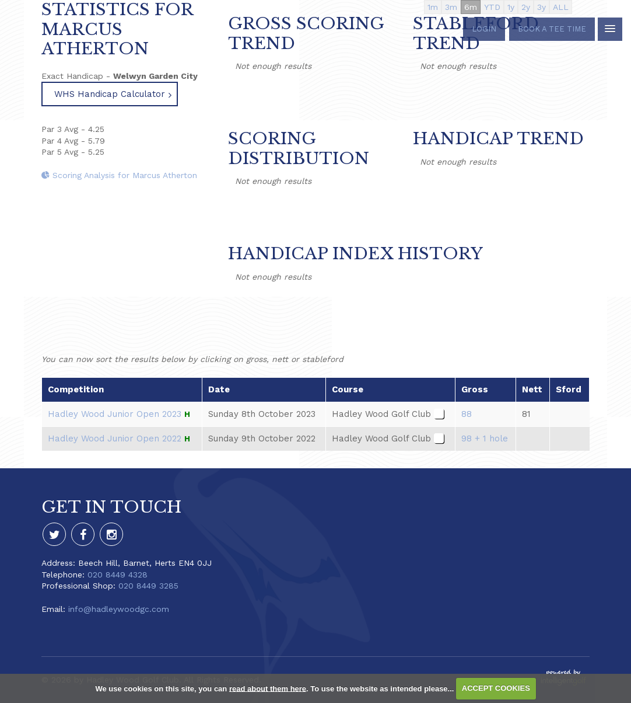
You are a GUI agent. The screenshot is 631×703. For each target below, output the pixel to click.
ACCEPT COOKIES (496, 688)
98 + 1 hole (484, 438)
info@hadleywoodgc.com (118, 609)
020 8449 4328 (117, 574)
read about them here (267, 688)
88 (466, 414)
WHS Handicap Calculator (109, 94)
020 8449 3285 (148, 585)
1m (432, 7)
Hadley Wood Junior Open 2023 (114, 414)
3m (451, 7)
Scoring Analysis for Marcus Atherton (119, 175)
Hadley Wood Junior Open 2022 (114, 438)
